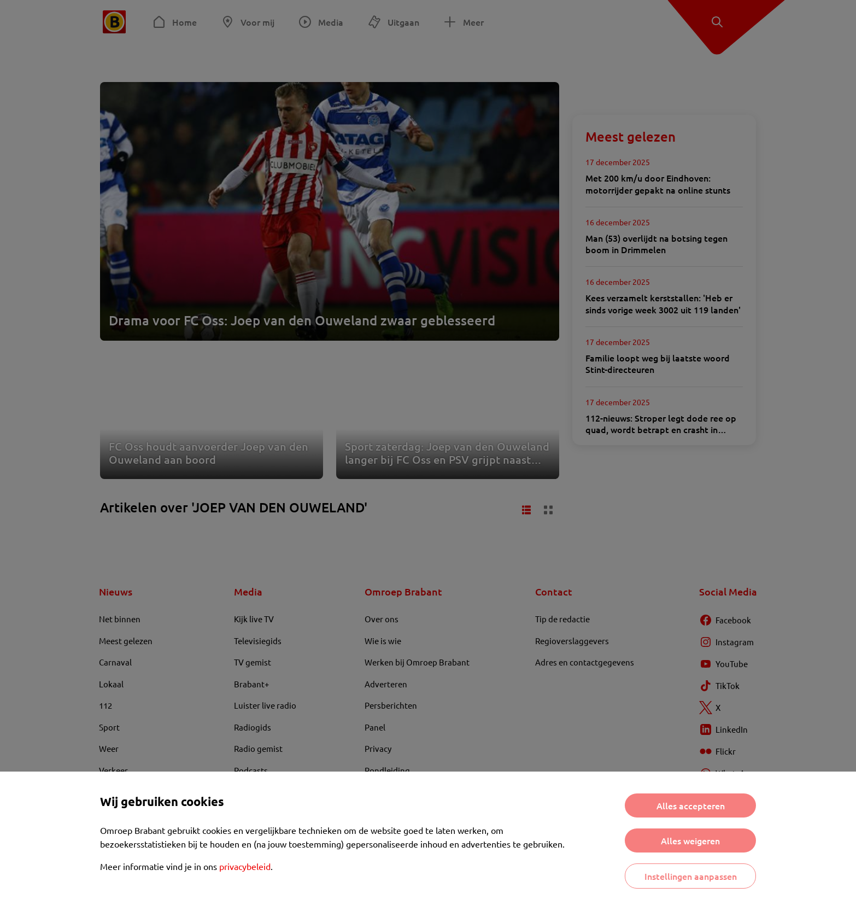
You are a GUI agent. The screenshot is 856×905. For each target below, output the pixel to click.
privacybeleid (245, 866)
